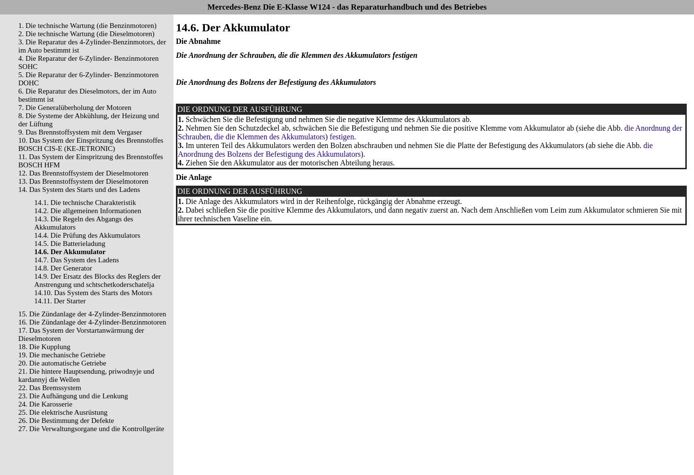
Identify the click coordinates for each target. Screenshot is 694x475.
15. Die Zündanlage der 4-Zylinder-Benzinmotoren (92, 314)
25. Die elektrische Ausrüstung (62, 412)
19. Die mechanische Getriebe (62, 355)
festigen (342, 137)
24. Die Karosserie (45, 404)
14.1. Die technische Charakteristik (85, 202)
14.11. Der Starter (60, 301)
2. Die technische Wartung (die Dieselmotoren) (86, 34)
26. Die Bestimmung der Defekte (66, 420)
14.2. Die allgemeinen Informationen (87, 211)
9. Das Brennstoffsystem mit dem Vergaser (80, 132)
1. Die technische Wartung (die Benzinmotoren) (87, 25)
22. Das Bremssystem (49, 388)
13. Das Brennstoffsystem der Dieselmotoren (83, 181)
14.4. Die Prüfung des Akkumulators (87, 235)
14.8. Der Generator (63, 268)
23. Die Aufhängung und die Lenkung (73, 396)
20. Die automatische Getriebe (62, 363)
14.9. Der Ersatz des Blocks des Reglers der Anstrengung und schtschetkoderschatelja (97, 280)
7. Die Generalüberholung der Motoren (75, 107)
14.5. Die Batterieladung (69, 243)
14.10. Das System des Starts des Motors (93, 293)
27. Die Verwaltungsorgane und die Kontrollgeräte (91, 429)
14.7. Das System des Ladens (76, 260)
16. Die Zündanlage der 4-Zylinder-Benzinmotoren (92, 322)
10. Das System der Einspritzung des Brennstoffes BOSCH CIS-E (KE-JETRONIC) (90, 144)
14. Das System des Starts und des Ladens (79, 189)
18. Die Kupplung (44, 347)
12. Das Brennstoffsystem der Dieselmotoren (83, 173)
